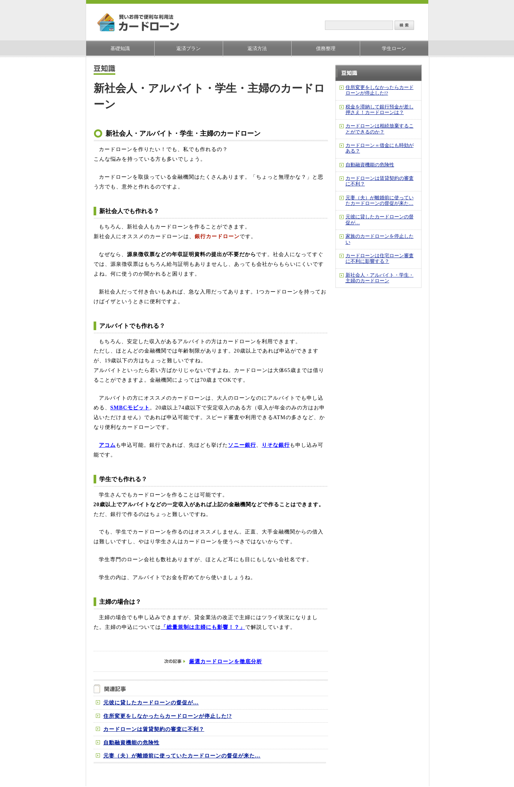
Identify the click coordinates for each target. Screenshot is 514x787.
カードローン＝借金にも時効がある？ (380, 148)
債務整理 (325, 48)
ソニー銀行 (242, 445)
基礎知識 (120, 48)
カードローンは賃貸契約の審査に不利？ (153, 729)
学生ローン (394, 48)
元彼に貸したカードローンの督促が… (151, 702)
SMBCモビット (130, 408)
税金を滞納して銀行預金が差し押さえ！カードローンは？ (380, 109)
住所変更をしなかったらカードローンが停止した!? (167, 716)
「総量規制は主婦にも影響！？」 (203, 627)
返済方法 (257, 48)
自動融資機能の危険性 (131, 743)
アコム (107, 445)
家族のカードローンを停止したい (380, 239)
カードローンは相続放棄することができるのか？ (380, 128)
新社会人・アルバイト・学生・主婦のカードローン (380, 278)
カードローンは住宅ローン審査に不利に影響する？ (380, 258)
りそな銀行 (276, 445)
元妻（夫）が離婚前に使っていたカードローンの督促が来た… (182, 756)
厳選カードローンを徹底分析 (225, 661)
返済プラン (188, 48)
